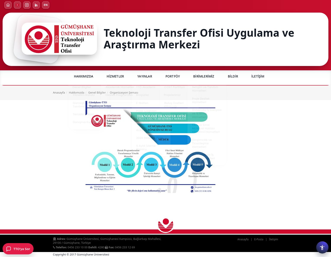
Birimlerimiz (203, 77)
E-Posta (258, 239)
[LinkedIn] (36, 5)
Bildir (233, 77)
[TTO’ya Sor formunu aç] (18, 248)
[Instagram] (27, 5)
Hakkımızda (83, 77)
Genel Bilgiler (97, 93)
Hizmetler (115, 77)
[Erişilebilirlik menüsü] (322, 247)
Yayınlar (144, 77)
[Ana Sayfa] (8, 5)
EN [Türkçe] (46, 5)
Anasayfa (59, 93)
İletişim (257, 77)
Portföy (172, 77)
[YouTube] (17, 5)
